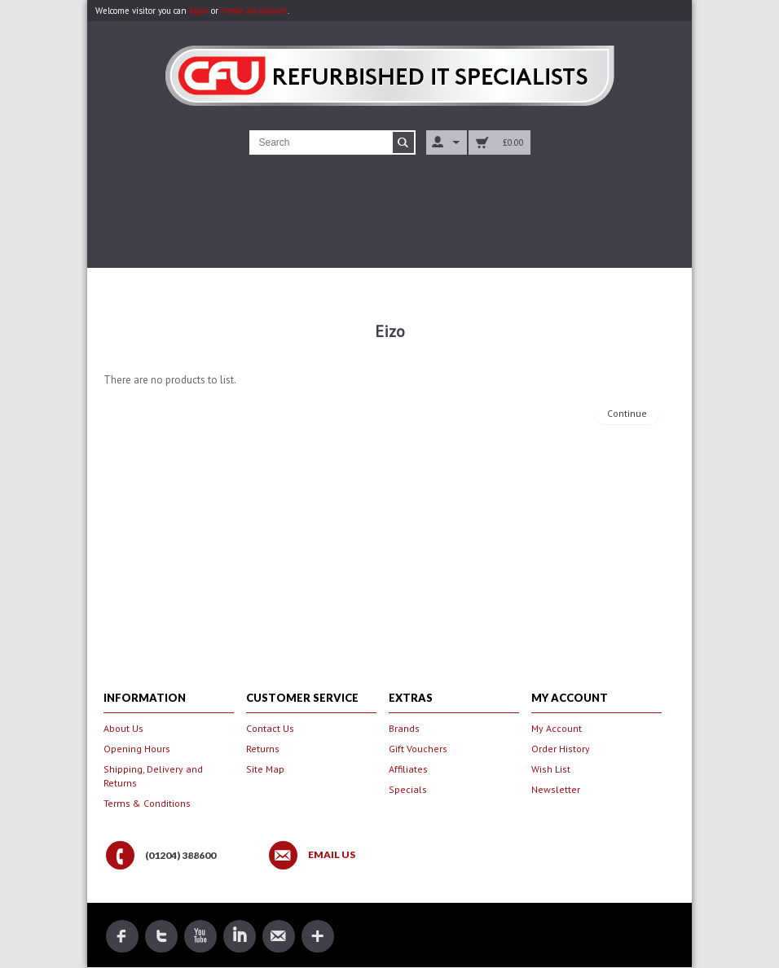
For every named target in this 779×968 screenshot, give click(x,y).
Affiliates (408, 769)
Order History (560, 748)
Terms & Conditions (147, 803)
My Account (556, 728)
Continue (627, 413)
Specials (408, 789)
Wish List (550, 769)
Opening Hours (136, 748)
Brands (404, 728)
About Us (123, 728)
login (199, 10)
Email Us (331, 855)
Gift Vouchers (418, 748)
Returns (262, 748)
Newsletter (555, 789)
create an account (254, 10)
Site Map (265, 769)
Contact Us (270, 728)
